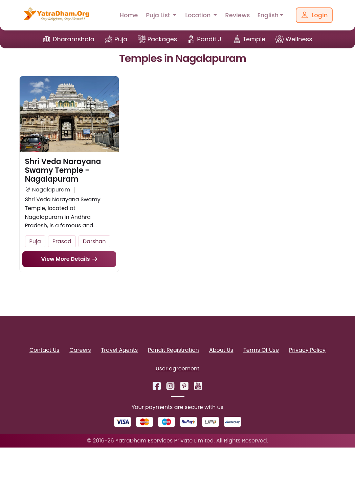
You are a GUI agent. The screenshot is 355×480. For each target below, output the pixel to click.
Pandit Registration (173, 350)
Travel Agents (119, 350)
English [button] (267, 15)
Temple (254, 39)
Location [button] (198, 15)
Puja (121, 39)
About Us (221, 350)
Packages (162, 39)
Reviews (237, 15)
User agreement (177, 368)
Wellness (298, 39)
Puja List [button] (158, 15)
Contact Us (44, 350)
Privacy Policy (307, 350)
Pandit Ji (210, 39)
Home (128, 15)
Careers (80, 350)
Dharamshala (73, 39)
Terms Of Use (261, 350)
